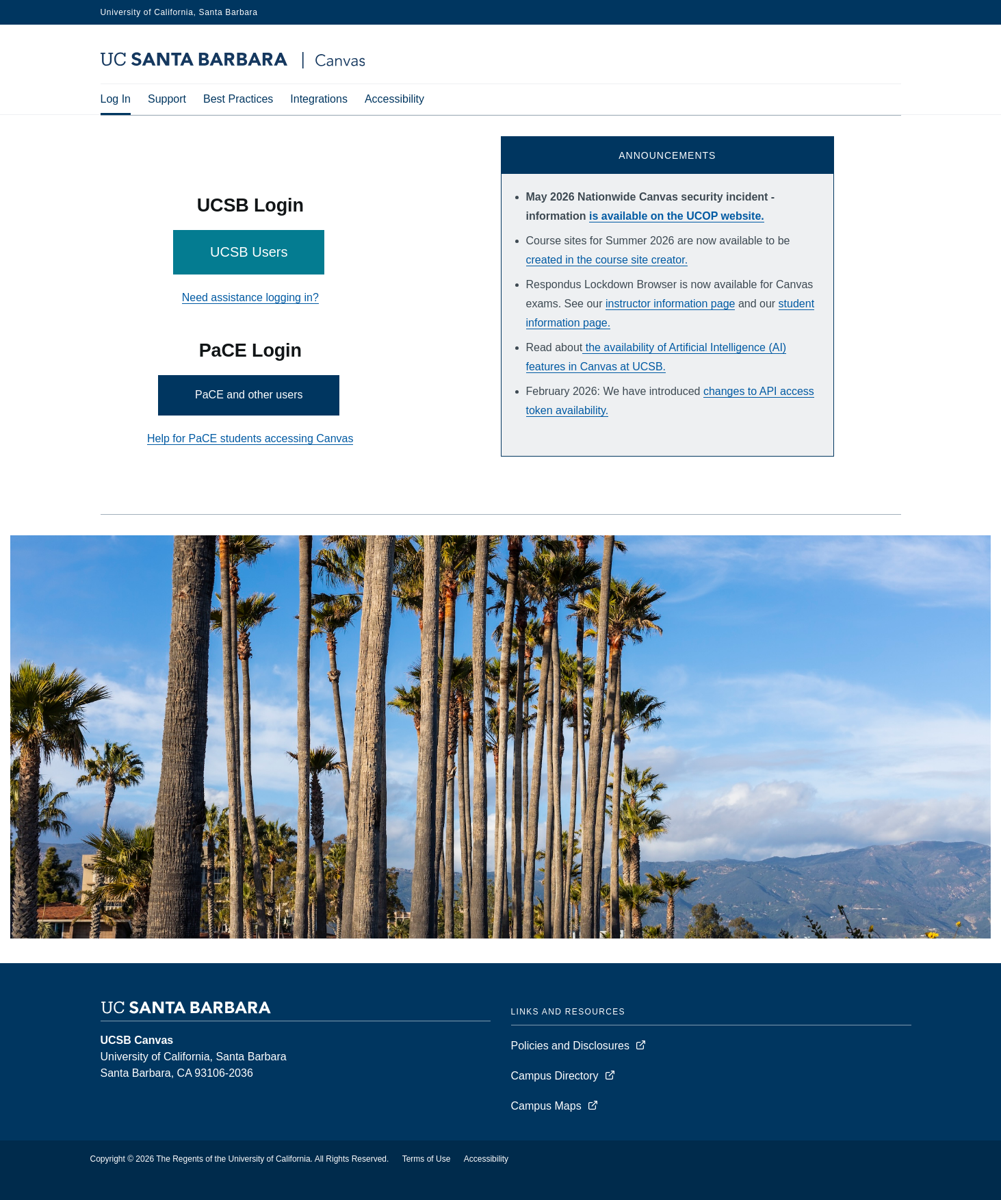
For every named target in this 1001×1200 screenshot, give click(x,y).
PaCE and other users (248, 394)
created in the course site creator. (607, 260)
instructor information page (670, 303)
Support (167, 99)
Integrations (319, 99)
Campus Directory (555, 1076)
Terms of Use (426, 1159)
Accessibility (394, 99)
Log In (116, 99)
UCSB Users (248, 251)
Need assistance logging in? (250, 297)
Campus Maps (546, 1106)
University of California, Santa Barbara (179, 12)
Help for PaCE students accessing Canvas (250, 438)
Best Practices (238, 99)
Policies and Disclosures (570, 1045)
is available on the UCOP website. (676, 216)
